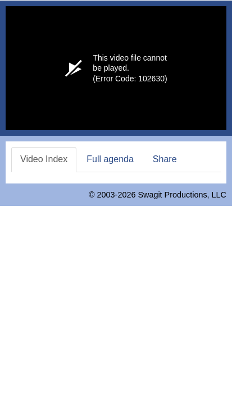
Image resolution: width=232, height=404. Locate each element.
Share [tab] (165, 159)
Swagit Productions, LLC (182, 194)
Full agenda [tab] (110, 159)
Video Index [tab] (43, 159)
